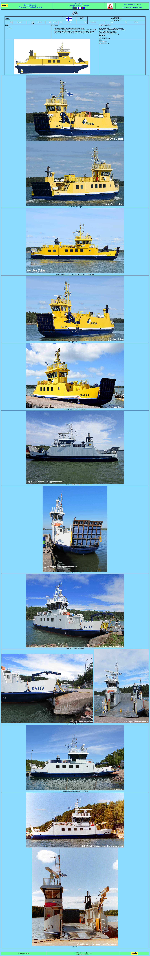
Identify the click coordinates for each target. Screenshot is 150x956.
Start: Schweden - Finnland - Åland (132, 7)
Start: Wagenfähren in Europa (132, 4)
